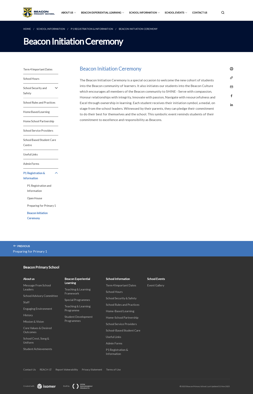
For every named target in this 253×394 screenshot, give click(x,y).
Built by (80, 386)
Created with (42, 386)
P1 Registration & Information (40, 176)
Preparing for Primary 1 (41, 205)
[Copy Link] (231, 78)
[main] (126, 138)
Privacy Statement (92, 369)
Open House (34, 198)
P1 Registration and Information (39, 188)
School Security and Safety (40, 91)
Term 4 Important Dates (37, 69)
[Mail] (231, 84)
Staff (26, 302)
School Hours (31, 78)
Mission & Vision (33, 321)
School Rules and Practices (39, 102)
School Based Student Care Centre (39, 142)
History (28, 315)
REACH (44, 369)
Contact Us (199, 12)
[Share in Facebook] (231, 93)
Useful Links (30, 154)
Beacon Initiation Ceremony (37, 215)
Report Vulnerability (67, 369)
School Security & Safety (121, 298)
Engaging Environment (37, 308)
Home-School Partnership (122, 317)
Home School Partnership (38, 121)
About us (67, 12)
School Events (174, 12)
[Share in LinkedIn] (231, 102)
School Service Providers (38, 130)
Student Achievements (37, 349)
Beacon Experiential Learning (101, 12)
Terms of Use (113, 369)
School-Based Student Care (123, 330)
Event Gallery (155, 285)
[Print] (231, 69)
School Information (143, 12)
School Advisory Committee (40, 296)
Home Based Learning (36, 112)
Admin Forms (31, 163)
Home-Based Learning (120, 311)
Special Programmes (77, 300)
